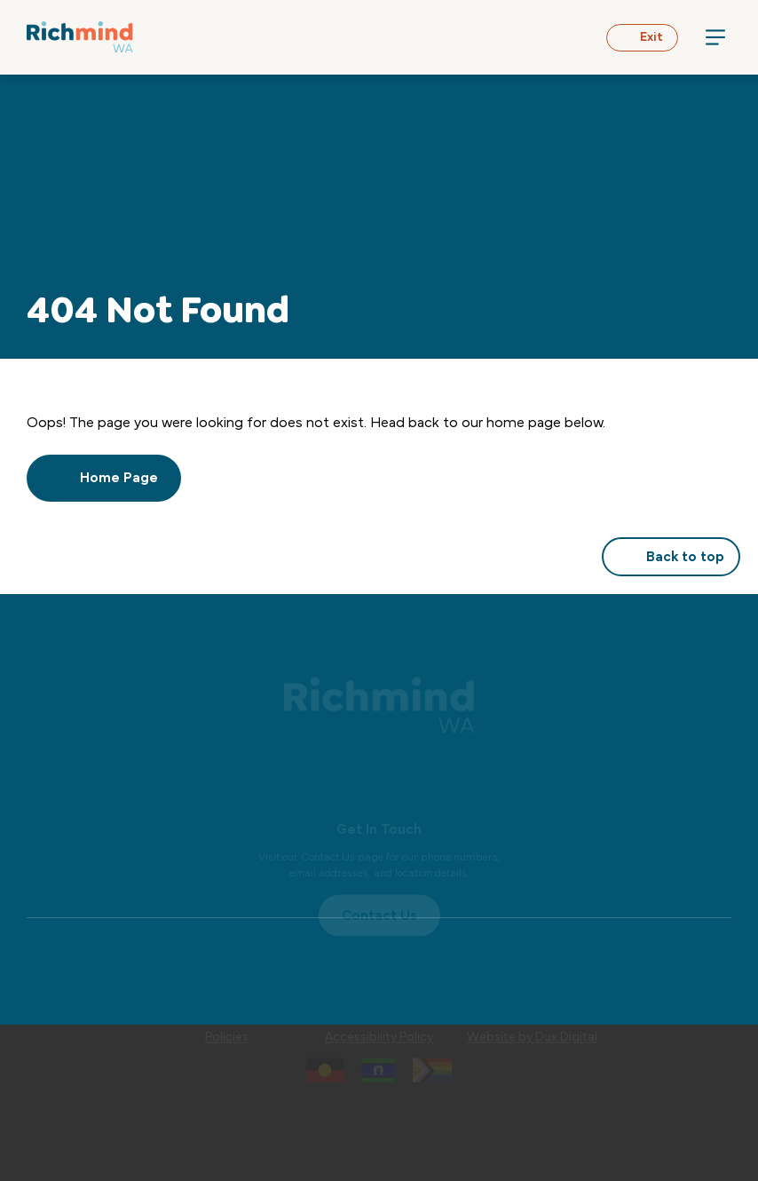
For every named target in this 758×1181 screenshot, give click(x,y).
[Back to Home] (80, 36)
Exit (642, 37)
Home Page (104, 477)
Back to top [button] (671, 556)
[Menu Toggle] (715, 37)
